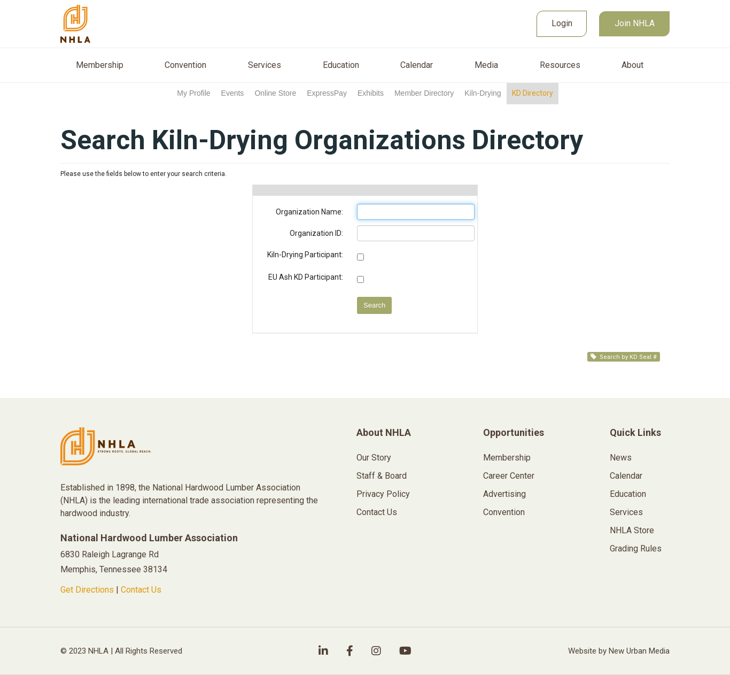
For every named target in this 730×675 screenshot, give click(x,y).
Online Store (275, 93)
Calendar (416, 65)
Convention (185, 65)
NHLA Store (632, 530)
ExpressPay (327, 93)
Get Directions (87, 590)
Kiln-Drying (482, 93)
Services (264, 65)
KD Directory (532, 93)
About (632, 65)
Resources (560, 65)
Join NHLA (635, 23)
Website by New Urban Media (619, 651)
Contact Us (141, 590)
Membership (99, 65)
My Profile (193, 93)
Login (562, 23)
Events (232, 93)
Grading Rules (636, 548)
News (621, 457)
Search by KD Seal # (624, 357)
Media (486, 65)
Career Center (508, 476)
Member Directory (424, 93)
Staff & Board (381, 476)
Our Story (373, 457)
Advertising (504, 494)
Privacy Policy (383, 494)
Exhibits (371, 93)
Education (341, 65)
